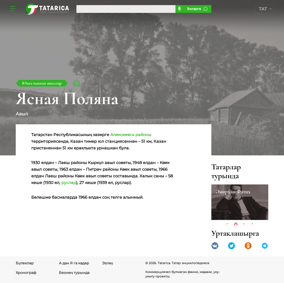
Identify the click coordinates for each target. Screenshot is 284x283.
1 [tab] (227, 224)
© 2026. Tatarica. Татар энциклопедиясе (177, 263)
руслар (68, 182)
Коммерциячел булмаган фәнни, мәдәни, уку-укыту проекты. (182, 274)
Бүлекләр (25, 263)
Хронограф (26, 273)
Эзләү (107, 263)
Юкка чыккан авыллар (42, 83)
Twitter (231, 245)
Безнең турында (74, 273)
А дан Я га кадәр (74, 263)
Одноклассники (248, 245)
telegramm (264, 245)
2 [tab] (235, 224)
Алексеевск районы (130, 134)
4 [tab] (252, 224)
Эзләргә (194, 9)
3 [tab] (244, 224)
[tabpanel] (239, 202)
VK (214, 245)
